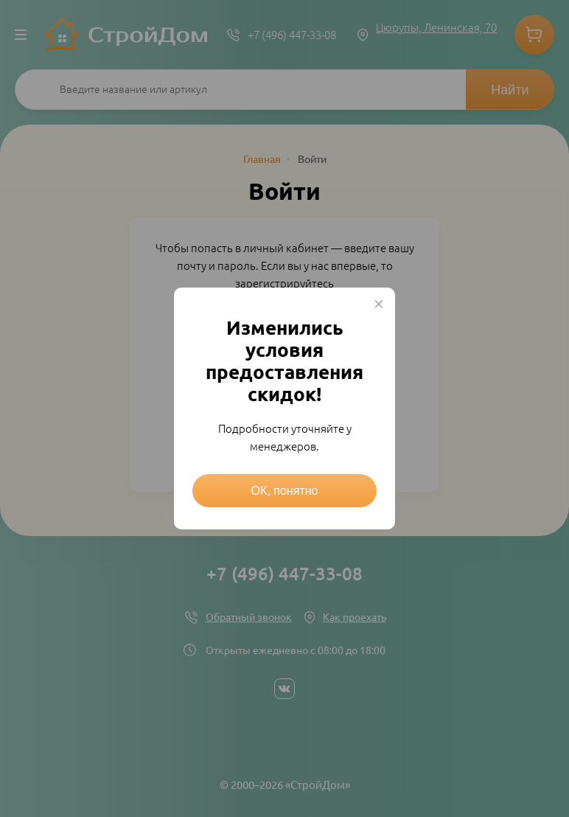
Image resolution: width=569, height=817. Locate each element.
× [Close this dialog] (379, 304)
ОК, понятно (284, 490)
